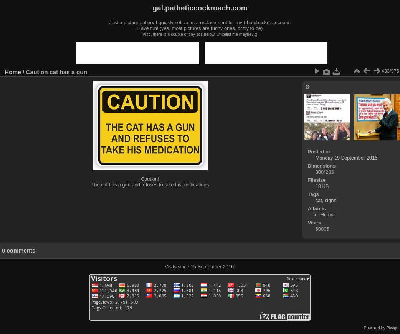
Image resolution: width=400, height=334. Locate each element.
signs (330, 200)
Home (13, 72)
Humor (328, 215)
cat (319, 200)
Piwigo (392, 328)
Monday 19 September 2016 (347, 158)
